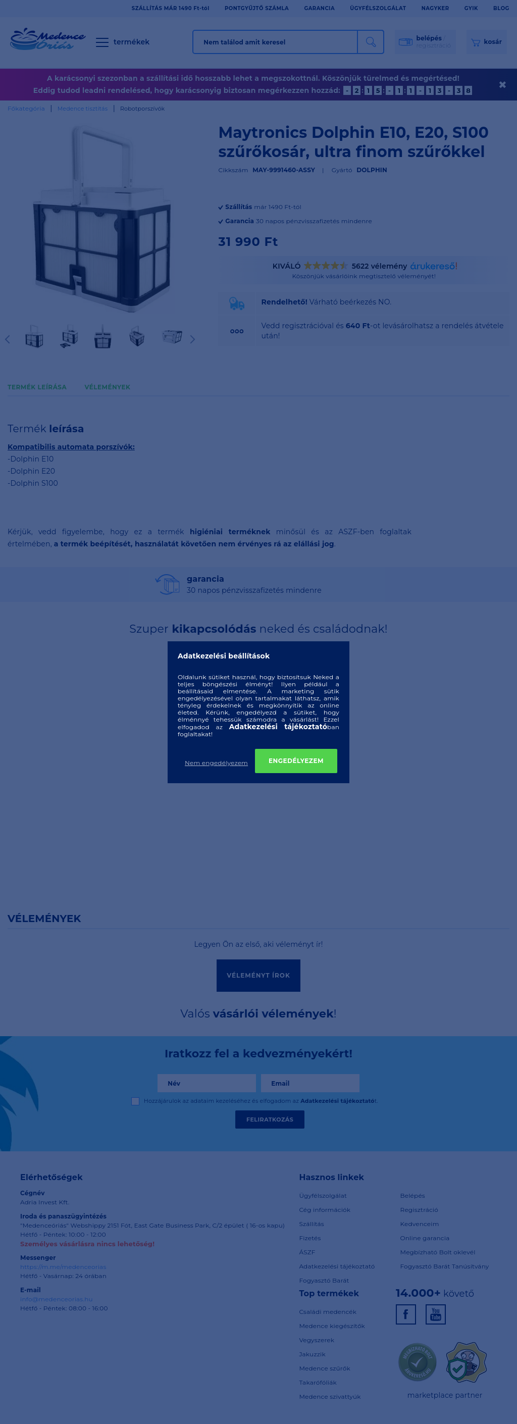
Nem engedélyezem (216, 763)
